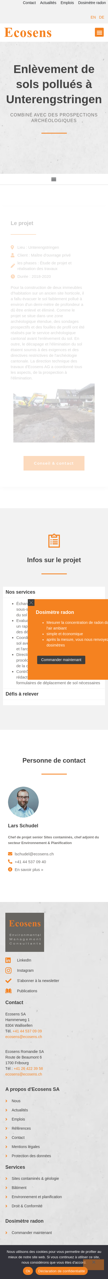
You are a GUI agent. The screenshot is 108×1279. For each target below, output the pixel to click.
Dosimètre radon (92, 3)
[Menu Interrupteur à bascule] (54, 179)
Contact (29, 3)
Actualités (48, 3)
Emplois (67, 3)
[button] (99, 32)
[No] (93, 1264)
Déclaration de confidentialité (61, 1271)
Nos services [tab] (20, 592)
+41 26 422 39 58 (28, 1068)
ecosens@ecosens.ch (23, 1037)
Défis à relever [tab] (22, 694)
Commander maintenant (61, 660)
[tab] (54, 702)
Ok (28, 1271)
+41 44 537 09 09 (27, 1031)
